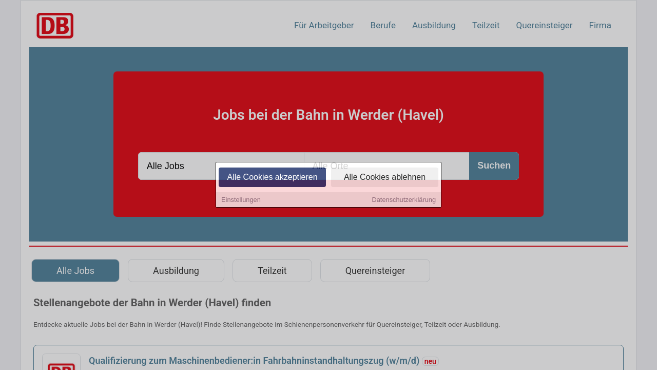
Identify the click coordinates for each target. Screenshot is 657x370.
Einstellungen (241, 201)
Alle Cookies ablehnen (385, 178)
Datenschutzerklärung (404, 201)
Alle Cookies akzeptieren (272, 178)
